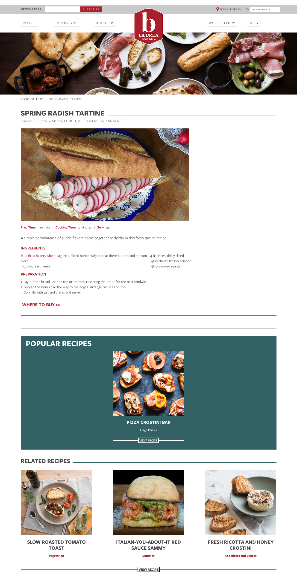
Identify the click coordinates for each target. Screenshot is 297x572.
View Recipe (148, 440)
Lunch (70, 120)
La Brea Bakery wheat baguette (46, 255)
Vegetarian (56, 556)
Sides (57, 120)
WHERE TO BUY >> (41, 305)
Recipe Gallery (32, 99)
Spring (44, 120)
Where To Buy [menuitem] (222, 23)
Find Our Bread (230, 9)
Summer (28, 120)
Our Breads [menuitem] (66, 23)
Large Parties (148, 430)
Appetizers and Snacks (100, 120)
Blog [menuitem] (253, 23)
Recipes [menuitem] (30, 23)
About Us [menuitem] (105, 23)
